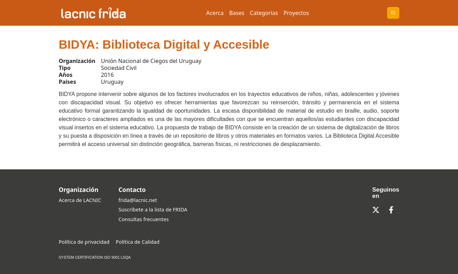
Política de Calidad (138, 241)
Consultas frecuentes (143, 219)
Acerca (215, 13)
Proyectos (296, 13)
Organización (78, 189)
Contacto (132, 189)
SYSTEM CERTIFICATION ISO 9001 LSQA (95, 257)
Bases (236, 13)
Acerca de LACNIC (80, 199)
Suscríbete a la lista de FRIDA (152, 209)
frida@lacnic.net (137, 199)
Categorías (264, 13)
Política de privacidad (84, 241)
